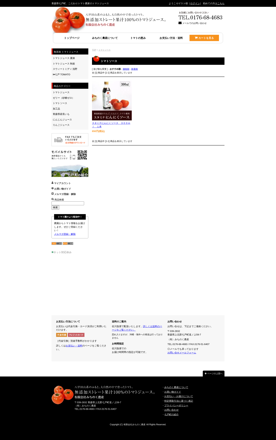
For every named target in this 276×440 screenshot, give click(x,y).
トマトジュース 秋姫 (64, 63)
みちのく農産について (105, 37)
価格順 (126, 69)
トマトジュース (61, 92)
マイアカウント (61, 183)
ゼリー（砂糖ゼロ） (63, 97)
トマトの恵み (138, 37)
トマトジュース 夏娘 (64, 58)
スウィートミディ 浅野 (65, 69)
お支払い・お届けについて (178, 396)
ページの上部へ (214, 373)
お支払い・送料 (74, 345)
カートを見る (204, 37)
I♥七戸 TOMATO (61, 74)
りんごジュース (61, 125)
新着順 (134, 69)
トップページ (71, 37)
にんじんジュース (62, 119)
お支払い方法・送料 (171, 37)
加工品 (56, 108)
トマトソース (104, 50)
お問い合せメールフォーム (181, 352)
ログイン (195, 3)
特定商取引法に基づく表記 (178, 400)
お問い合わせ (171, 410)
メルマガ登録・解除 (64, 194)
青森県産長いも (61, 114)
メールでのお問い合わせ (192, 23)
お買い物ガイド (61, 188)
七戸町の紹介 (171, 414)
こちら (220, 3)
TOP (94, 50)
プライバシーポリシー (176, 405)
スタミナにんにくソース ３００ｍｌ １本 (111, 125)
